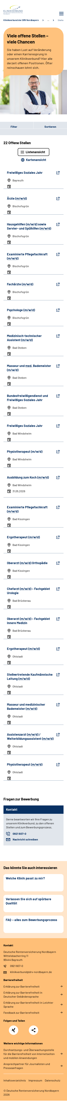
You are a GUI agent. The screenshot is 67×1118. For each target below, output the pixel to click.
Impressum (35, 1080)
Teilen (33, 1030)
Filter (8, 126)
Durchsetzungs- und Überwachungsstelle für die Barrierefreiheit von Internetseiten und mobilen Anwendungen (29, 1053)
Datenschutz (52, 1080)
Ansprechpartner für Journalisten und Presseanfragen (26, 1065)
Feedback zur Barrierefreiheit (21, 1012)
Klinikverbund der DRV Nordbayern (21, 20)
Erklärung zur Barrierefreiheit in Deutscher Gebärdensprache (22, 994)
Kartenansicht (36, 160)
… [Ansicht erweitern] (48, 20)
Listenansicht (35, 152)
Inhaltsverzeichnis (14, 1080)
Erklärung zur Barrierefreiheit (21, 986)
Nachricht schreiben (25, 839)
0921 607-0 (19, 833)
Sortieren (50, 126)
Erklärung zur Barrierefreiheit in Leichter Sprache (28, 1004)
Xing (13, 1028)
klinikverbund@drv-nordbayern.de (31, 972)
